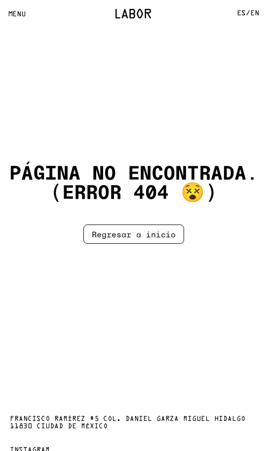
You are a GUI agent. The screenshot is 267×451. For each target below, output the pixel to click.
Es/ (243, 13)
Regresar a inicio (134, 234)
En (254, 13)
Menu (17, 14)
